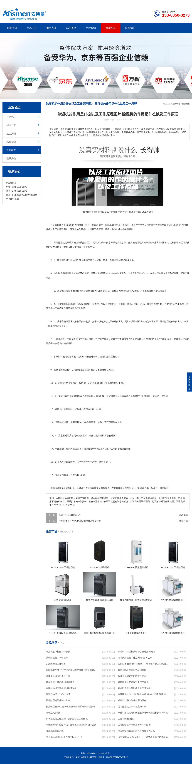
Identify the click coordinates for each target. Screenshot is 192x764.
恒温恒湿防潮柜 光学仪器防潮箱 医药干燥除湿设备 (70, 706)
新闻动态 (111, 27)
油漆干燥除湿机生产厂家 (58, 676)
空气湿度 (83, 462)
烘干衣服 (112, 321)
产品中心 (32, 27)
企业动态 (186, 104)
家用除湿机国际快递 (56, 663)
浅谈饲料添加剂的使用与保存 (132, 700)
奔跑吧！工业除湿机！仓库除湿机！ (135, 688)
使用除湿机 (134, 321)
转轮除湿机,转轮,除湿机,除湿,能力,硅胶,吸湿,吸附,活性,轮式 (143, 694)
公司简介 (142, 2)
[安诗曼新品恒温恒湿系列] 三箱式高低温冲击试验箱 (143, 737)
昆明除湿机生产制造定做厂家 (132, 706)
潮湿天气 (94, 290)
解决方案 (52, 27)
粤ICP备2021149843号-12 (117, 757)
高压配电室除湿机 (55, 731)
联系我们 (130, 27)
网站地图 (171, 2)
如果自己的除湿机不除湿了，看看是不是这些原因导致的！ (143, 663)
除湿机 (69, 225)
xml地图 (186, 2)
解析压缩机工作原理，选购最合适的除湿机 (67, 718)
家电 (129, 304)
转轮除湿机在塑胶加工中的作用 (133, 682)
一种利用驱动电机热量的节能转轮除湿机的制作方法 (143, 712)
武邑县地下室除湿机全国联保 (132, 670)
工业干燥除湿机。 (126, 718)
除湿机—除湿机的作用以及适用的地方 (136, 651)
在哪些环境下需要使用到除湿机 (61, 688)
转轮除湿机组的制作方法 (58, 700)
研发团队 (157, 2)
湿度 (52, 247)
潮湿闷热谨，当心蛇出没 (58, 694)
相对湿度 (68, 343)
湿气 (175, 304)
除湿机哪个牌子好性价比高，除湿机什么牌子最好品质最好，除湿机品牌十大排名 (71, 670)
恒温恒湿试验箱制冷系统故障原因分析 (136, 731)
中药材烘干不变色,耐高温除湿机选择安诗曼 (80, 521)
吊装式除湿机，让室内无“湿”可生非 (135, 657)
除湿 (107, 225)
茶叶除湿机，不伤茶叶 (57, 657)
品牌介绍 (91, 27)
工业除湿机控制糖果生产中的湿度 (134, 725)
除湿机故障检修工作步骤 (58, 651)
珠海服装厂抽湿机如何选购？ (60, 682)
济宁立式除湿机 (53, 712)
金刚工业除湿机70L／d (70, 515)
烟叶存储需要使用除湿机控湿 (132, 676)
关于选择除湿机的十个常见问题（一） (64, 737)
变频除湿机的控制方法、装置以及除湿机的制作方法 (71, 725)
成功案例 (71, 27)
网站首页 (12, 27)
